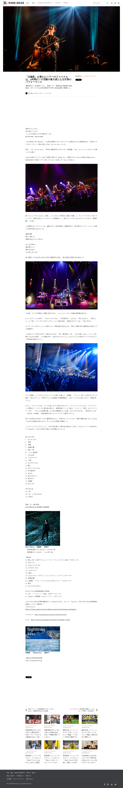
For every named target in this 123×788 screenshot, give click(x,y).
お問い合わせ (29, 779)
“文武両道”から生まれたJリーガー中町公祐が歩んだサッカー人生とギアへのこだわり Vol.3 (89, 760)
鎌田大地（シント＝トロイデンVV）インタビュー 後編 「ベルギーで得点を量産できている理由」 (70, 734)
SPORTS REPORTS (45, 3)
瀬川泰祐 (36, 504)
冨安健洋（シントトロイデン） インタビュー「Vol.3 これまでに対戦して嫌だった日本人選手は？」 (71, 760)
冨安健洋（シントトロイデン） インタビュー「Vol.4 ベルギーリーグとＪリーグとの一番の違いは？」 (52, 760)
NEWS (66, 3)
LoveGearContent (90, 76)
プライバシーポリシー (18, 779)
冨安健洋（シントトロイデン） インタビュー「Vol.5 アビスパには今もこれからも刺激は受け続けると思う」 (33, 760)
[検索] (107, 3)
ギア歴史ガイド (20, 776)
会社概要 (9, 779)
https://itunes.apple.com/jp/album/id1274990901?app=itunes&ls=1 (51, 609)
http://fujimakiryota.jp (33, 660)
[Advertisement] (61, 110)
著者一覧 (28, 776)
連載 (33, 3)
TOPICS (58, 3)
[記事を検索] (99, 3)
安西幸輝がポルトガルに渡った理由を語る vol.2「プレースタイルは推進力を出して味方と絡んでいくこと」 (33, 734)
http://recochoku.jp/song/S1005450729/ (51, 614)
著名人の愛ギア (11, 776)
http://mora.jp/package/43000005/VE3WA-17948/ (50, 620)
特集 (27, 3)
